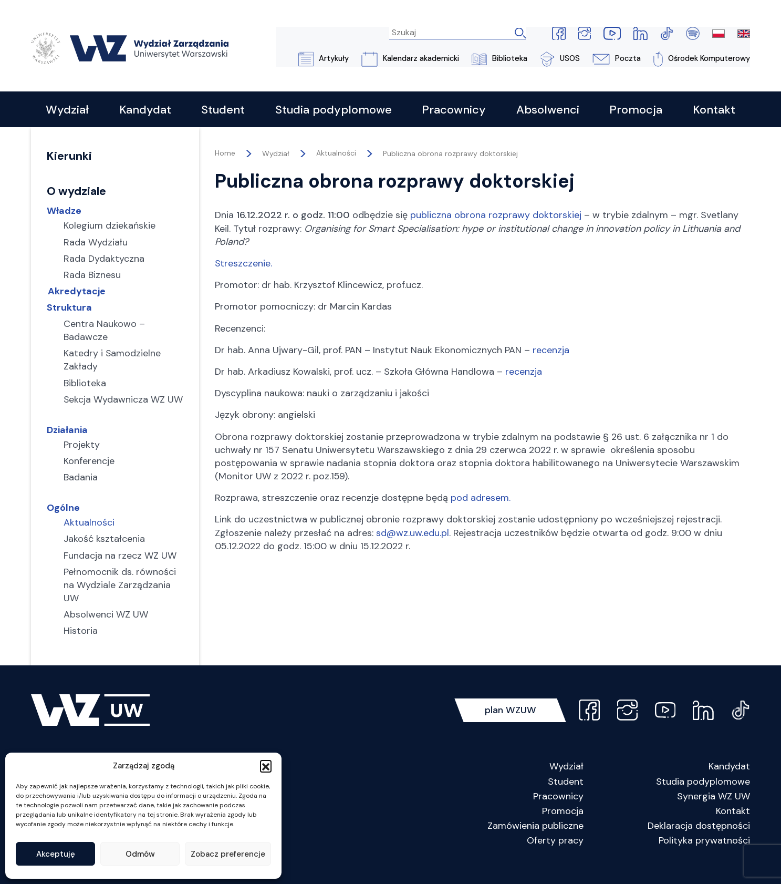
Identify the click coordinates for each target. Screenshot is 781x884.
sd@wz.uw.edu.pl (412, 533)
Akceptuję (55, 854)
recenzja (551, 350)
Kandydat (729, 782)
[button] (266, 765)
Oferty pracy (555, 856)
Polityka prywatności (704, 856)
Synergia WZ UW (713, 811)
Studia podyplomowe (703, 796)
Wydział (566, 782)
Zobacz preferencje (228, 854)
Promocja (563, 826)
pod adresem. (481, 498)
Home (225, 154)
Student (566, 796)
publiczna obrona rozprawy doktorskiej (495, 216)
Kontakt (733, 826)
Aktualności (336, 154)
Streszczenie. (244, 264)
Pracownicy (558, 811)
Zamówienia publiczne (535, 841)
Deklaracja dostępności (699, 841)
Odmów (140, 854)
